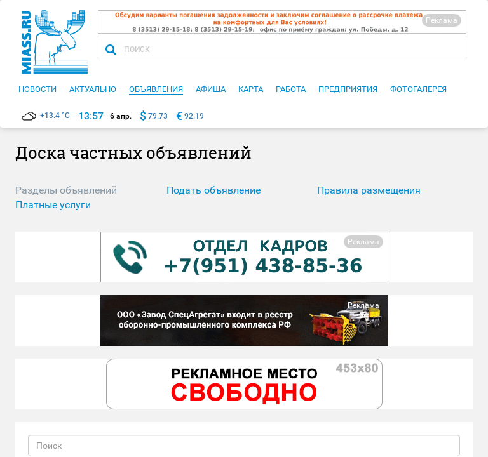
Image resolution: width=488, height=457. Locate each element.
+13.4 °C (46, 115)
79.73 (158, 116)
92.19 (194, 116)
